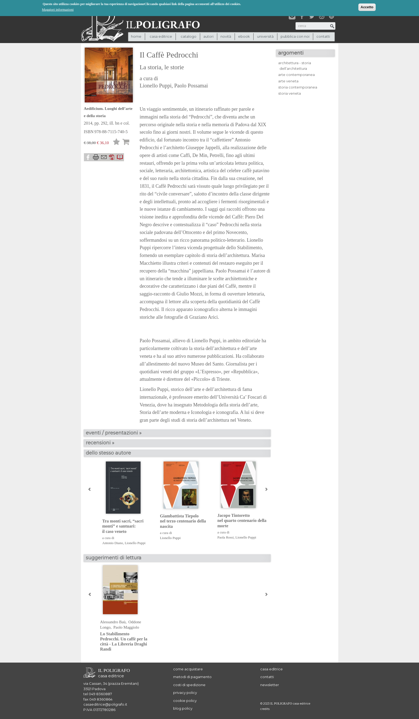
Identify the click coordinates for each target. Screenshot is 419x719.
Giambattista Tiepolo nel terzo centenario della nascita (183, 521)
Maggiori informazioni (58, 9)
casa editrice (271, 669)
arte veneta (288, 81)
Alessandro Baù (113, 622)
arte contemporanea (296, 74)
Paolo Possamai (191, 86)
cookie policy (185, 700)
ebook (244, 36)
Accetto (367, 7)
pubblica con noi (295, 36)
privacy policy (185, 692)
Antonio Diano (112, 543)
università (265, 36)
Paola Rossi (226, 537)
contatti (323, 36)
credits (265, 709)
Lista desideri (116, 142)
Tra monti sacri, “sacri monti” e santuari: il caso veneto (122, 526)
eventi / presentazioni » (114, 433)
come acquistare (188, 669)
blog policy (182, 708)
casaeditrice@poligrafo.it (105, 704)
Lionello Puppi (156, 86)
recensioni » (100, 443)
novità (225, 36)
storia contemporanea (297, 87)
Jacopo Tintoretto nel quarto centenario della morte (242, 520)
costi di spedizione (189, 685)
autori (208, 36)
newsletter (269, 685)
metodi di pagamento (192, 677)
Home (136, 36)
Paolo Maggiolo (126, 627)
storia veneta (289, 93)
